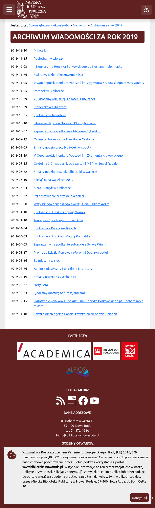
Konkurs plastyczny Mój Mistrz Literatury (63, 268)
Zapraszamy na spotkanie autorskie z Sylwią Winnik (70, 244)
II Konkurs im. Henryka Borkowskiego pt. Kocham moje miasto (78, 66)
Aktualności (61, 25)
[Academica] (54, 351)
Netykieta (41, 284)
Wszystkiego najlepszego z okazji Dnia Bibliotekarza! (71, 204)
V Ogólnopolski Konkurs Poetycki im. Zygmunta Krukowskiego (78, 155)
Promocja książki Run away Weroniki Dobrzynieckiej (71, 252)
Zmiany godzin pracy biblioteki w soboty (62, 147)
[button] (9, 9)
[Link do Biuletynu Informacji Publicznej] (72, 401)
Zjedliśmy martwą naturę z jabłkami (59, 293)
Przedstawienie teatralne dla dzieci (59, 196)
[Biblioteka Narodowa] (106, 351)
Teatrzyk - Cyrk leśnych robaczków (58, 220)
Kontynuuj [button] (139, 497)
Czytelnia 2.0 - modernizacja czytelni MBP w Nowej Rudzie (76, 163)
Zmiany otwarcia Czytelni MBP (55, 276)
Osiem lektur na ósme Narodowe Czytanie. (64, 139)
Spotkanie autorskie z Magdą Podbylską (62, 236)
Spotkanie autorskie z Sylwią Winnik (59, 212)
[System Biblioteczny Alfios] (77, 371)
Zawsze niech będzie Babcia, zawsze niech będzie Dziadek (75, 314)
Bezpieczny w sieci (47, 260)
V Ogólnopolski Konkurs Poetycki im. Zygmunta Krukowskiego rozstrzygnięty (89, 82)
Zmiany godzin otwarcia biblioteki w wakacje (65, 171)
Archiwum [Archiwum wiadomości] (80, 25)
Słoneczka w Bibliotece (50, 107)
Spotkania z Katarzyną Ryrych (55, 228)
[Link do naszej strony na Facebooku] (83, 401)
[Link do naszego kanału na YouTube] (94, 401)
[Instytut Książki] (129, 351)
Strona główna (39, 25)
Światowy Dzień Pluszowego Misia (58, 74)
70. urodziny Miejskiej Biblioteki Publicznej (64, 99)
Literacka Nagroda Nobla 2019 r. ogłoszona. (65, 123)
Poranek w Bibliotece (49, 91)
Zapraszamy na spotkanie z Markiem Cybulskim (67, 131)
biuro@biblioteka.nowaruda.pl (77, 435)
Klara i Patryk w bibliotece (52, 187)
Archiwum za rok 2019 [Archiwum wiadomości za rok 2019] (106, 25)
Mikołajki (40, 50)
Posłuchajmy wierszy (49, 58)
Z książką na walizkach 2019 (53, 179)
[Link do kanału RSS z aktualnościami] (60, 401)
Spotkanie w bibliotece (50, 115)
